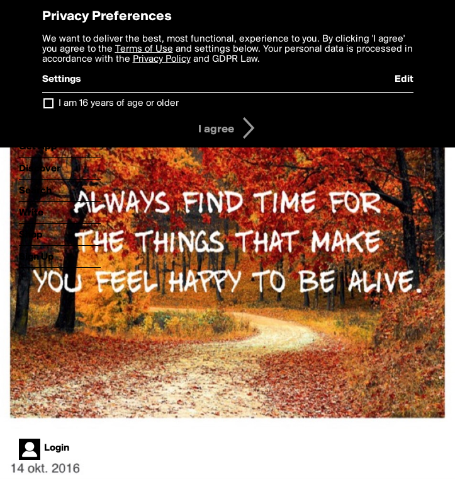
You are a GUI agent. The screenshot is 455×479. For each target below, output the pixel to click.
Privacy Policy (162, 59)
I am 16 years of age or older (119, 103)
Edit (404, 79)
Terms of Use (144, 49)
